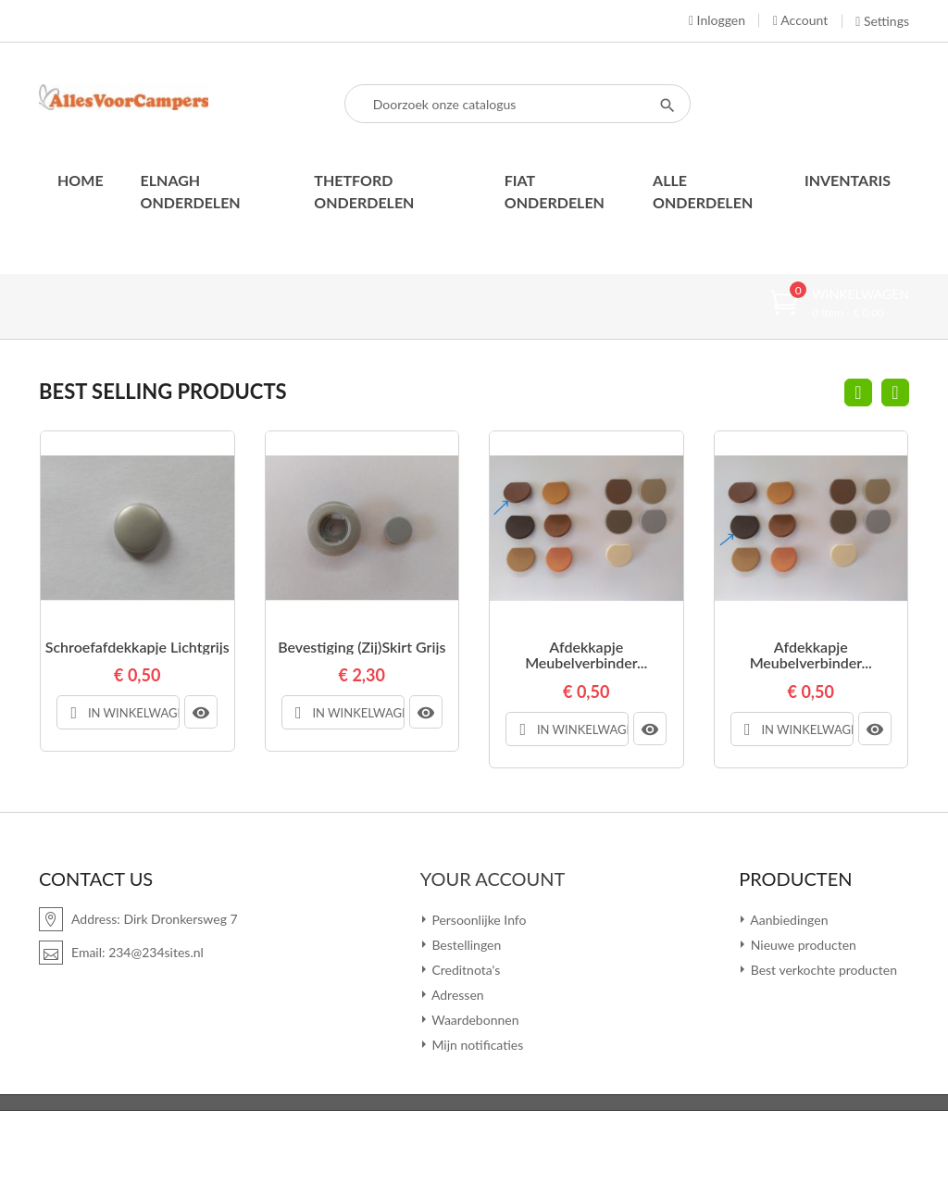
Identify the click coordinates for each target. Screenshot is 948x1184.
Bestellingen (465, 944)
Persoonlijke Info (478, 919)
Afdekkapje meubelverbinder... (586, 655)
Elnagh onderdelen (191, 191)
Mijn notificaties (476, 1044)
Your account (493, 877)
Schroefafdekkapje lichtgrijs (137, 647)
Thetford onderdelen (364, 191)
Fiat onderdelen (555, 191)
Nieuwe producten (801, 944)
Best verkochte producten (822, 969)
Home (80, 180)
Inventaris (848, 180)
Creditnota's (465, 969)
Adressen (456, 994)
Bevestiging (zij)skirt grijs (361, 647)
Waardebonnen (474, 1019)
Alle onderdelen (703, 191)
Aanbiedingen (787, 919)
